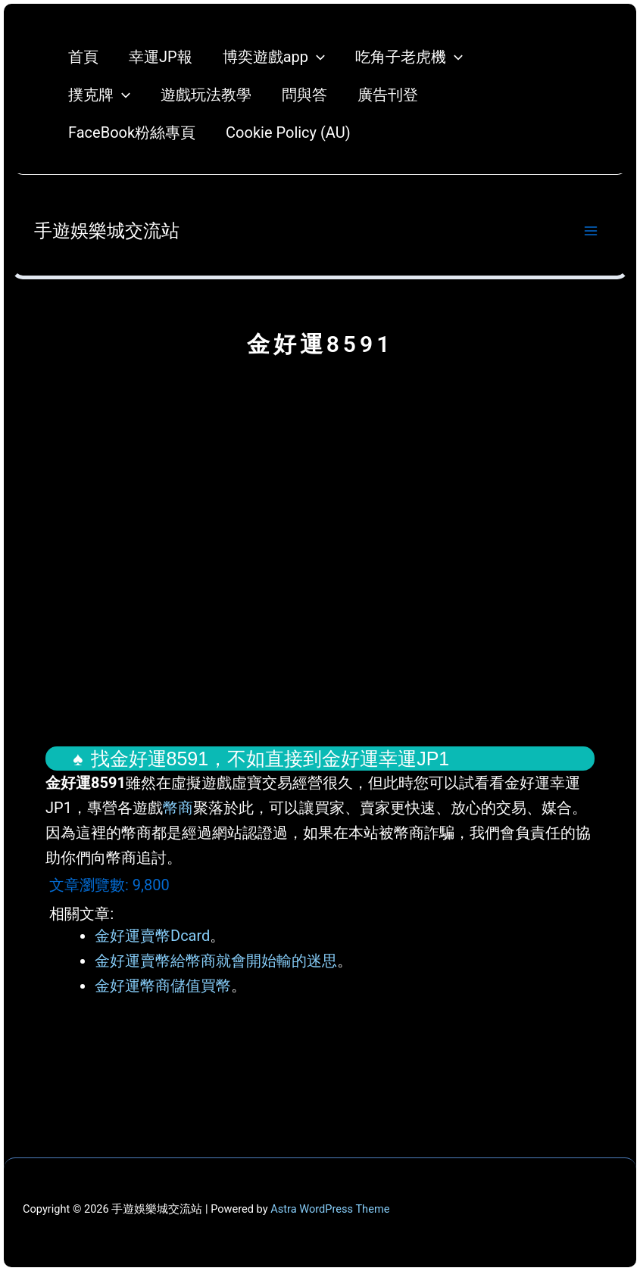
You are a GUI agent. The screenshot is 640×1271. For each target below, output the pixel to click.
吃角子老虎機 (409, 57)
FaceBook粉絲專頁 (131, 132)
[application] (316, 57)
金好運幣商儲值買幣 (163, 986)
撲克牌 (99, 95)
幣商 (178, 808)
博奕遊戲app (274, 57)
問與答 (304, 95)
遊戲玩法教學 (206, 95)
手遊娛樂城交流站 (107, 231)
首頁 (83, 57)
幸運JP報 (160, 57)
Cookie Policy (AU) (288, 132)
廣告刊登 (387, 95)
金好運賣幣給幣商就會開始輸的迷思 (216, 961)
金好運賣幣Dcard (152, 936)
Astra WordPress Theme (329, 1209)
